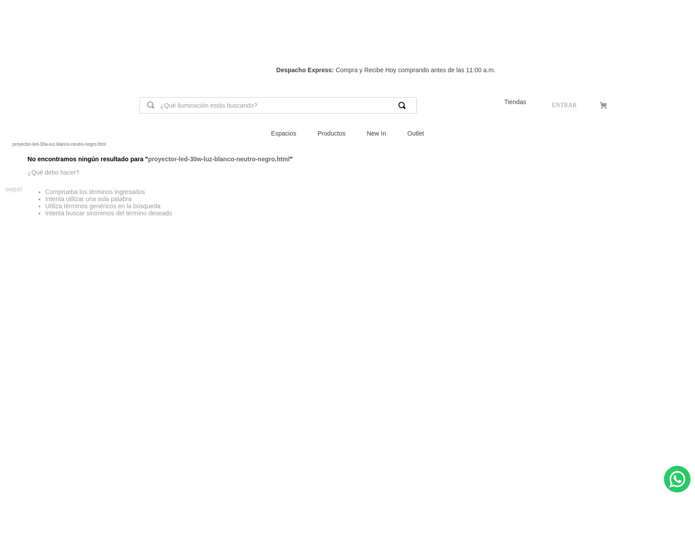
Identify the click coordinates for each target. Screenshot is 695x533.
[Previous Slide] (18, 40)
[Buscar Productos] (403, 105)
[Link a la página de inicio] (7, 144)
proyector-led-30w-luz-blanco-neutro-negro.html (59, 144)
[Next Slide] (677, 40)
